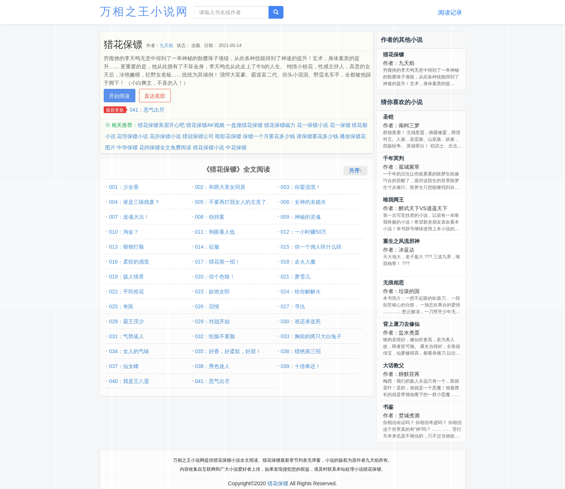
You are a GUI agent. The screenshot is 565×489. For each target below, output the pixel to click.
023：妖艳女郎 (212, 292)
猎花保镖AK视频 (205, 125)
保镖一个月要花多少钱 (269, 136)
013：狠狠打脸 (126, 247)
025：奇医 (121, 306)
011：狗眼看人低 (215, 232)
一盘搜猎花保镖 (244, 125)
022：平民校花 (126, 292)
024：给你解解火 (301, 292)
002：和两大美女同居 (220, 187)
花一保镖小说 (312, 125)
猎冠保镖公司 (198, 136)
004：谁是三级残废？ (134, 202)
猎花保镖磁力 (279, 125)
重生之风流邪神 (401, 241)
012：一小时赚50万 (304, 232)
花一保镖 (340, 125)
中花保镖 (236, 147)
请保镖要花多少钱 (317, 136)
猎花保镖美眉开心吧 (161, 125)
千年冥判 (393, 158)
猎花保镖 (393, 54)
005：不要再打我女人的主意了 (230, 202)
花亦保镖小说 (165, 136)
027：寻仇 (293, 306)
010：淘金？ (124, 232)
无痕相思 (393, 283)
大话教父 (393, 365)
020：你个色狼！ (215, 277)
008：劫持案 (210, 217)
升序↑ (355, 171)
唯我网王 (393, 200)
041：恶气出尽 (147, 110)
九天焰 (166, 45)
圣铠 (388, 117)
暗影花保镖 (228, 136)
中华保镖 (127, 147)
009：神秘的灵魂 (301, 217)
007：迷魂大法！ (129, 217)
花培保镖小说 (132, 136)
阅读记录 (450, 12)
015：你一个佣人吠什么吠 (311, 247)
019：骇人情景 (126, 277)
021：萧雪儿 (295, 277)
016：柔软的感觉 (129, 262)
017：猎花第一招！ (217, 262)
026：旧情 (207, 306)
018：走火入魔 (298, 262)
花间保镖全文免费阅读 (165, 147)
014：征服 (207, 247)
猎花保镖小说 (208, 147)
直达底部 (154, 96)
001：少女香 (124, 187)
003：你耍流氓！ (301, 187)
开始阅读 (119, 96)
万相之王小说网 (144, 11)
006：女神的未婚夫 (303, 202)
